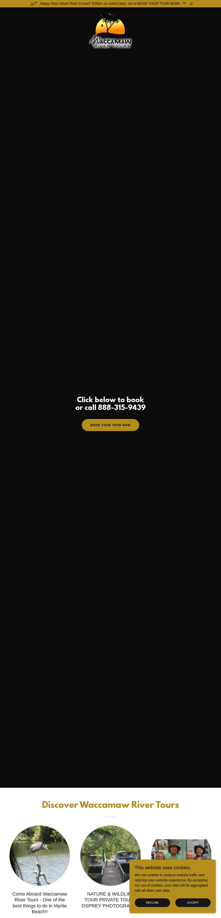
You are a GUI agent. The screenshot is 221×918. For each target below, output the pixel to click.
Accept (193, 902)
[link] (110, 12)
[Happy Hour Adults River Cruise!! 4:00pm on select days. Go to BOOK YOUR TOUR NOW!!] (110, 3)
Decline (152, 902)
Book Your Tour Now (110, 425)
